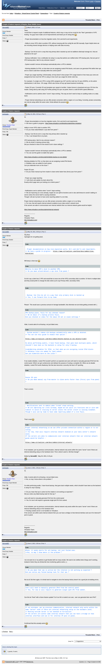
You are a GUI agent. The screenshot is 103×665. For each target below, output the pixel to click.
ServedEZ (5, 27)
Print (98, 20)
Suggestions (44, 13)
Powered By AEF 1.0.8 (11, 661)
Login (91, 1)
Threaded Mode (90, 20)
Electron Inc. (29, 661)
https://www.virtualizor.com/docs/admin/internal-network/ (41, 209)
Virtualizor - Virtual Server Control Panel (27, 13)
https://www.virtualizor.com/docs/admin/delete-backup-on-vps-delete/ (45, 157)
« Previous (5, 631)
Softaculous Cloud (52, 8)
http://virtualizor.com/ (30, 220)
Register (98, 1)
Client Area (42, 8)
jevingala (5, 114)
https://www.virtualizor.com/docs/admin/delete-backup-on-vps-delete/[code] (56, 339)
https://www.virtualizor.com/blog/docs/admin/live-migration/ (63, 123)
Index (11, 13)
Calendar (62, 8)
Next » (11, 631)
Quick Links (70, 8)
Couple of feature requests (62, 13)
